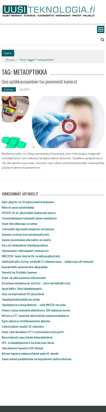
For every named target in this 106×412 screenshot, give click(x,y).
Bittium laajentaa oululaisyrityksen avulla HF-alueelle (30, 353)
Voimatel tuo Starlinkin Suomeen (19, 272)
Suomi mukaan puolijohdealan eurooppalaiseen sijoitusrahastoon (36, 359)
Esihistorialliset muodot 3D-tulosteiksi (23, 326)
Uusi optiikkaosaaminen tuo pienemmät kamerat (39, 81)
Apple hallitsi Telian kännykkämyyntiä (22, 288)
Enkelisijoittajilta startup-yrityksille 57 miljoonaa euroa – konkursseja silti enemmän (47, 261)
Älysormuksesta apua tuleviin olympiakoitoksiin (27, 337)
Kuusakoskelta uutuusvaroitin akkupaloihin (24, 267)
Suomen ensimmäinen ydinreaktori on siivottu (26, 240)
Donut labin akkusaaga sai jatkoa (19, 223)
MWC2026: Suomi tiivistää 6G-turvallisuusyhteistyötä (31, 256)
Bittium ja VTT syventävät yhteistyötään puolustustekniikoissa (35, 315)
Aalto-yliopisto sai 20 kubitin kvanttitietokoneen (28, 202)
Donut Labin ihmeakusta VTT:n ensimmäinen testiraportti (33, 332)
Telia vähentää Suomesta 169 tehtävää (22, 348)
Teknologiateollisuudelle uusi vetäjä (21, 299)
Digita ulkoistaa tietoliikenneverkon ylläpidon (26, 321)
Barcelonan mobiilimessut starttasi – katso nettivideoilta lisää (36, 283)
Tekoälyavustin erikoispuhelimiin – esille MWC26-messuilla (34, 304)
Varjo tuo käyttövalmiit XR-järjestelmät (23, 294)
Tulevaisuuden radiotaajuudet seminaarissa (25, 250)
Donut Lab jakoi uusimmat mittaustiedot (24, 277)
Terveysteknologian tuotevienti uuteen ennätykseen (29, 218)
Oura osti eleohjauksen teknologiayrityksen (25, 245)
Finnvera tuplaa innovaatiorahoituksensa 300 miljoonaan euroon (36, 310)
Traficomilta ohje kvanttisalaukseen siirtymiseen (28, 229)
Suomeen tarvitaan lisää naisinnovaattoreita (25, 234)
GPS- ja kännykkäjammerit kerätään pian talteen (28, 342)
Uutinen (9, 89)
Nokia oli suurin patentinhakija (18, 207)
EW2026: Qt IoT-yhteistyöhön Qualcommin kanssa (28, 212)
